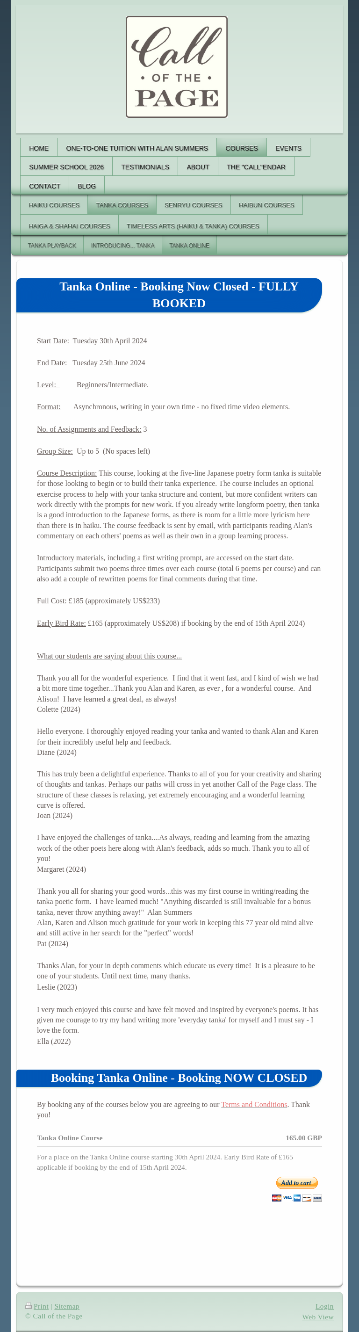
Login (325, 1306)
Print (37, 1306)
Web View (318, 1317)
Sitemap (66, 1306)
